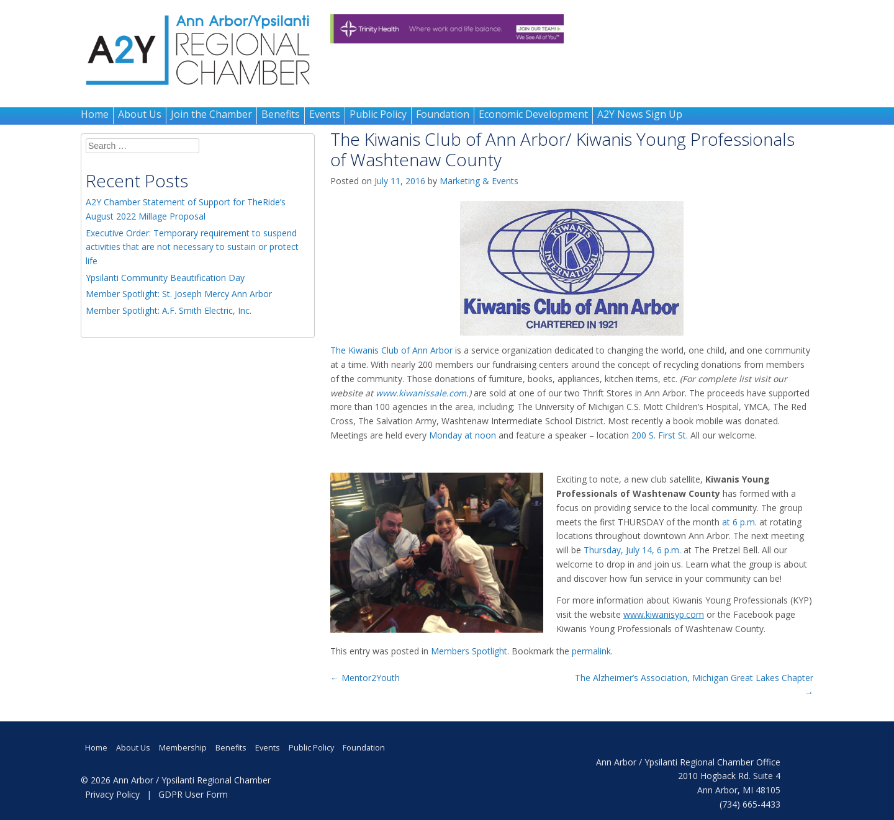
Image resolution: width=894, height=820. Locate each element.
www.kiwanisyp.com (663, 614)
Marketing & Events (479, 181)
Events (324, 114)
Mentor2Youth (365, 678)
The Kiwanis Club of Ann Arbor (391, 350)
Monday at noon (462, 435)
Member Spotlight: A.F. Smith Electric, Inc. (168, 310)
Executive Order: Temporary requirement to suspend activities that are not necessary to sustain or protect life (192, 247)
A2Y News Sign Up (639, 114)
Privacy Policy (112, 794)
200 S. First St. (659, 435)
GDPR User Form (193, 794)
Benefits (280, 114)
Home (95, 114)
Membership (183, 747)
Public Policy (378, 114)
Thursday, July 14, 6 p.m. (632, 550)
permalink (591, 651)
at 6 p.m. (739, 522)
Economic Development (533, 114)
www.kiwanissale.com (421, 393)
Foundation (442, 114)
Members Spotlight (469, 651)
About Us (139, 114)
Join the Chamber (211, 114)
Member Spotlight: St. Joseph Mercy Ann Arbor (179, 294)
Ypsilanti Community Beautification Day (165, 277)
